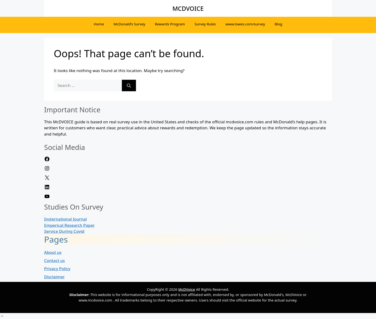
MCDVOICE (188, 8)
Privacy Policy (57, 268)
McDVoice (186, 289)
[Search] (129, 85)
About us (53, 252)
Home (99, 24)
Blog (278, 24)
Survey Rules (205, 24)
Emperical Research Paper (69, 225)
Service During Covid (64, 231)
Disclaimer (54, 276)
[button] (2, 316)
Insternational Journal (65, 219)
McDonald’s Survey (129, 24)
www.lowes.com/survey (245, 24)
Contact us (54, 260)
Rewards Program (170, 24)
